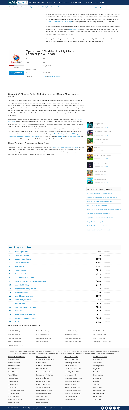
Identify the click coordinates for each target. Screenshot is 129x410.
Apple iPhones (97, 387)
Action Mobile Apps (42, 396)
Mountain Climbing (22, 285)
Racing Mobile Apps (42, 399)
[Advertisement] (46, 11)
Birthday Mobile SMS (71, 366)
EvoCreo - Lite (20, 322)
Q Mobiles (96, 381)
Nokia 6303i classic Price (16, 390)
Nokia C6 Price (13, 378)
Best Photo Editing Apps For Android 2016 (98, 213)
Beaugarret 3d (98, 124)
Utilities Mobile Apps (42, 369)
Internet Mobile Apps (42, 378)
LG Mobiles (96, 384)
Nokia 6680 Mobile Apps (71, 334)
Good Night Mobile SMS (72, 381)
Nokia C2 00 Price (14, 362)
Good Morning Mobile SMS (73, 378)
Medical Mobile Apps (42, 384)
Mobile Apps (25, 7)
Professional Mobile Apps (44, 372)
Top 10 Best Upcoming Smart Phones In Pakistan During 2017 (104, 209)
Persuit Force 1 (20, 270)
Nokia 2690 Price (13, 396)
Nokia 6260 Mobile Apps (71, 331)
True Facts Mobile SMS (72, 359)
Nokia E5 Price (13, 381)
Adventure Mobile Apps (43, 393)
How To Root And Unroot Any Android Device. (99, 226)
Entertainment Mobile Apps (16, 136)
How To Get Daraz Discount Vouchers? (97, 205)
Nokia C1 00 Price (14, 369)
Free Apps (51, 76)
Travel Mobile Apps (60, 134)
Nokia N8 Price (13, 372)
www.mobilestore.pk (23, 408)
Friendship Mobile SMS (72, 372)
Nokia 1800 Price (13, 403)
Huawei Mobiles (98, 375)
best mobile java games (72, 147)
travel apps (49, 21)
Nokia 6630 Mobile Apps (14, 334)
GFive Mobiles (97, 399)
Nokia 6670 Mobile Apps (43, 334)
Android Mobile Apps (74, 136)
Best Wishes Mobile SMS (73, 369)
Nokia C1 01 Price (14, 366)
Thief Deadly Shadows (23, 300)
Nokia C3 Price (13, 384)
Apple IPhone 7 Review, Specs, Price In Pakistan (100, 218)
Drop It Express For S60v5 (24, 277)
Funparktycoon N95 (100, 171)
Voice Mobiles (97, 372)
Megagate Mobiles (98, 393)
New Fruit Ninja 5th (22, 263)
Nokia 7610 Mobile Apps (14, 338)
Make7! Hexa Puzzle (100, 163)
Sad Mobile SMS (70, 399)
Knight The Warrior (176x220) (25, 288)
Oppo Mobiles (97, 362)
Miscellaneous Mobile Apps (45, 359)
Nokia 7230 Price (13, 393)
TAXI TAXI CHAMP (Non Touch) (26, 307)
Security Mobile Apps (72, 134)
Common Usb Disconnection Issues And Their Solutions (102, 197)
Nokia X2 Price (13, 375)
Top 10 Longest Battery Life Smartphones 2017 (100, 201)
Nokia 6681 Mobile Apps (99, 334)
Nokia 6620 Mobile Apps (99, 331)
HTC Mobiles (97, 378)
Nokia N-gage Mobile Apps (43, 338)
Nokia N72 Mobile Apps (14, 341)
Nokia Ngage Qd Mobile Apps (73, 341)
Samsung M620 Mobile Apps (16, 345)
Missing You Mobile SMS (72, 387)
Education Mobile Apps (43, 381)
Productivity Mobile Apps (44, 390)
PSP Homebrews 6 (21, 292)
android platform (74, 29)
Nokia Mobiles (97, 359)
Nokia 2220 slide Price (15, 399)
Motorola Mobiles (98, 396)
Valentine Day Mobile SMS (73, 393)
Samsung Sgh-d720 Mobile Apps (102, 341)
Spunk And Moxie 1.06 (23, 259)
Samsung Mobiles (98, 366)
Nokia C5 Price (13, 387)
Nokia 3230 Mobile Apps (14, 331)
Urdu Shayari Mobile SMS (73, 390)
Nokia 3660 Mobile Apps (43, 331)
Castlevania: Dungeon (23, 255)
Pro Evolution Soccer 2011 (102, 132)
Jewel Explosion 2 (21, 252)
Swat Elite (97, 147)
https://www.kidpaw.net (44, 408)
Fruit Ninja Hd (20, 266)
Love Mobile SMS (70, 384)
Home (19, 7)
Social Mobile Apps (42, 403)
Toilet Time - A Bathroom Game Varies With (30, 281)
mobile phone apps (58, 147)
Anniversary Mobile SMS (72, 362)
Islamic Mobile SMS (71, 396)
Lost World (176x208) (101, 139)
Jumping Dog (20, 303)
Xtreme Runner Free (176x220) (26, 318)
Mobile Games (60, 136)
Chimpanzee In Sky (100, 179)
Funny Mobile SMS (71, 375)
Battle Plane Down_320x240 (25, 314)
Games (58, 76)
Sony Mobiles (97, 369)
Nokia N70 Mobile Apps (99, 338)
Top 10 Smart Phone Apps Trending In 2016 (99, 230)
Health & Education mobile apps (62, 21)
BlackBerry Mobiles (99, 390)
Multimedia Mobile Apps (32, 136)
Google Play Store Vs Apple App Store (97, 222)
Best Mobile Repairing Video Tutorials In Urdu (99, 193)
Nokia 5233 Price (13, 359)
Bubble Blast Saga (21, 274)
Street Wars (19, 311)
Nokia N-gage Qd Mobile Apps (73, 338)
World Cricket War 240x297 (102, 155)
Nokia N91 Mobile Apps (42, 341)
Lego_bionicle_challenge (24, 296)
